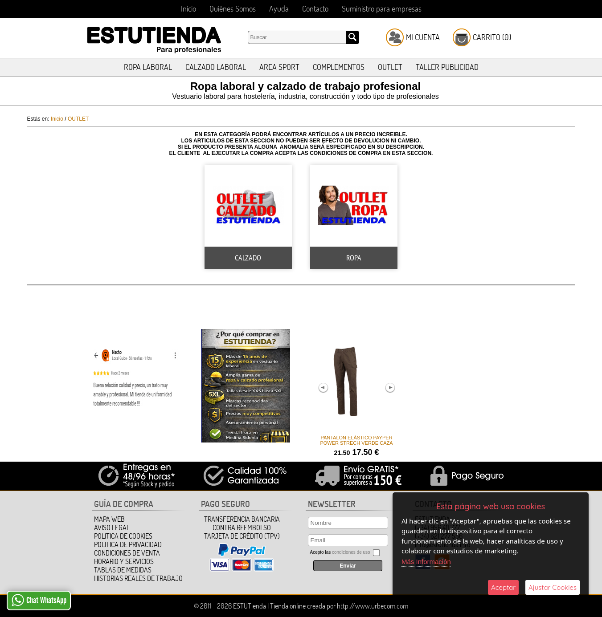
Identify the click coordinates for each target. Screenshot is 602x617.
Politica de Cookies (123, 536)
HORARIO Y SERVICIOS (124, 561)
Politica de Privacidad (128, 544)
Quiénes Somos (232, 9)
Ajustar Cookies (552, 587)
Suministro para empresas (382, 9)
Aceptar (503, 587)
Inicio (188, 9)
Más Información (426, 561)
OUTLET (390, 67)
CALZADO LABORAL (215, 67)
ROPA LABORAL (148, 67)
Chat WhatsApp (39, 600)
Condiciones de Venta (127, 552)
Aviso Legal (112, 527)
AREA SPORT (279, 67)
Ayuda (279, 9)
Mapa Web (109, 519)
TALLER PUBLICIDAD (447, 67)
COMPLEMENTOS (338, 67)
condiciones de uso (351, 552)
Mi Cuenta (423, 37)
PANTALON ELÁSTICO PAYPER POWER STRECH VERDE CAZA (356, 440)
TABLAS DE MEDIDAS (123, 569)
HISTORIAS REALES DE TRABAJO (138, 578)
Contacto (315, 9)
